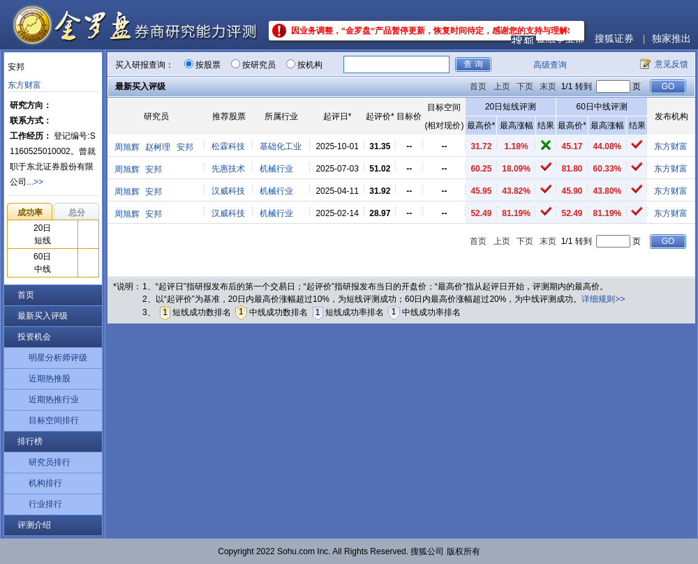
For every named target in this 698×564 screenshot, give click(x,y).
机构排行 (45, 483)
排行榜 (30, 441)
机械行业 (276, 169)
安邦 (185, 147)
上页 (501, 86)
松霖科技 (228, 146)
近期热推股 (49, 378)
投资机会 (34, 337)
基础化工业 (281, 146)
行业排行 (45, 504)
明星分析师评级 (58, 358)
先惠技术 (228, 169)
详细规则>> (603, 299)
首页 (25, 295)
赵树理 (157, 147)
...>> (35, 182)
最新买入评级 (42, 316)
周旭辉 (127, 147)
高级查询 (550, 65)
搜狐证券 (614, 38)
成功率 (30, 213)
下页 (525, 86)
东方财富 (24, 85)
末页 (548, 86)
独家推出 (671, 38)
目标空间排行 (54, 420)
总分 (76, 213)
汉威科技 (228, 191)
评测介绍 (34, 525)
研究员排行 (49, 462)
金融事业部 (560, 38)
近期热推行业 (54, 399)
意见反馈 (671, 64)
